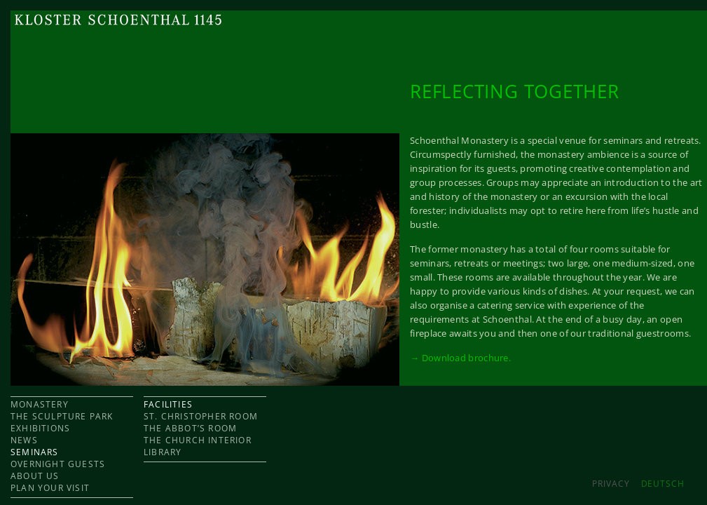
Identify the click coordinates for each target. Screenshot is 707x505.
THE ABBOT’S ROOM (190, 428)
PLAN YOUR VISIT (50, 488)
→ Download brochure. (460, 357)
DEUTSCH (663, 483)
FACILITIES (168, 404)
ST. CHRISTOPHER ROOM (201, 416)
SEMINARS (35, 452)
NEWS (24, 440)
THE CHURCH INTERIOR (198, 440)
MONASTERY (40, 404)
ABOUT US (35, 476)
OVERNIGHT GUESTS (58, 464)
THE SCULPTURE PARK (62, 416)
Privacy (610, 483)
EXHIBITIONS (40, 428)
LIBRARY (162, 452)
